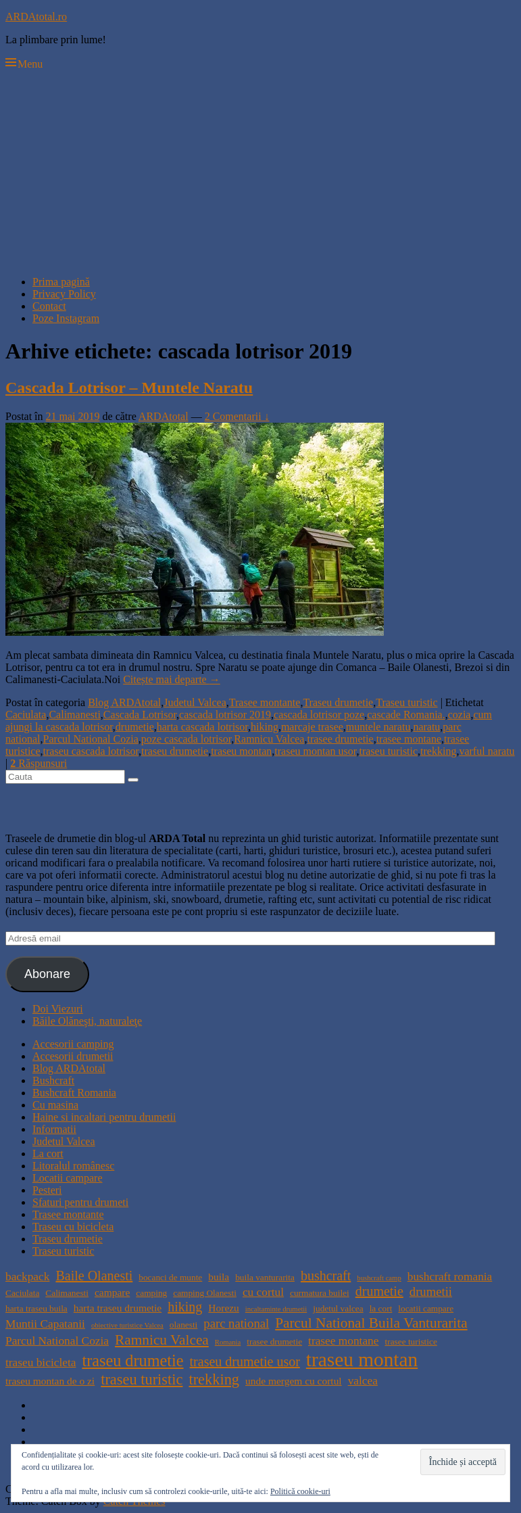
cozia (459, 714)
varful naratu (486, 751)
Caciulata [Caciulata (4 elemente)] (22, 1293)
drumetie (135, 726)
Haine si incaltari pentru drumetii (104, 1117)
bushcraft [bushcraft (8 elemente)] (326, 1275)
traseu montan (241, 751)
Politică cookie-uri (300, 1491)
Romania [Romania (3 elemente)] (228, 1342)
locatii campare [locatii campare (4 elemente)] (425, 1308)
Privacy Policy (64, 294)
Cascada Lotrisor (139, 714)
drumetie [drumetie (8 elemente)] (379, 1291)
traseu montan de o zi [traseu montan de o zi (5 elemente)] (50, 1381)
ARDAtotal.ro (36, 16)
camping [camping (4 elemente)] (151, 1293)
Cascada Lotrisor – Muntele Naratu (129, 387)
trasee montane (408, 739)
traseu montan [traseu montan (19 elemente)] (362, 1359)
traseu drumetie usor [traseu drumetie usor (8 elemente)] (245, 1361)
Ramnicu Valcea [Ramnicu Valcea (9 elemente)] (162, 1340)
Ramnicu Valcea (269, 739)
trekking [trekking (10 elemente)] (214, 1379)
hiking (264, 726)
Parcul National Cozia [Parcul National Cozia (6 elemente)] (57, 1340)
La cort (48, 1153)
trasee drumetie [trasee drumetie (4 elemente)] (274, 1341)
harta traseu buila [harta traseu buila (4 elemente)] (36, 1308)
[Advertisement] (260, 170)
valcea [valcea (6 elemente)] (363, 1380)
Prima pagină (61, 281)
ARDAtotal (164, 416)
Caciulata (25, 714)
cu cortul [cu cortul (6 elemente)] (263, 1292)
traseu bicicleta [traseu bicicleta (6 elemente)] (40, 1362)
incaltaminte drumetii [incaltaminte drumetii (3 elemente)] (276, 1309)
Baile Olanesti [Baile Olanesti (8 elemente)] (93, 1275)
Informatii (54, 1129)
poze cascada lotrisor (186, 739)
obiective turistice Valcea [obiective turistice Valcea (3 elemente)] (127, 1325)
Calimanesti (74, 714)
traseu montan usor (315, 751)
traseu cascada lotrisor (91, 751)
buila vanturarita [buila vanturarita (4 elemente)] (265, 1277)
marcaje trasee (312, 726)
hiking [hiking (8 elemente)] (185, 1306)
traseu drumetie (174, 751)
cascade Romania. (406, 714)
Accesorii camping (73, 1044)
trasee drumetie (340, 739)
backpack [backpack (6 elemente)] (27, 1276)
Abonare (47, 974)
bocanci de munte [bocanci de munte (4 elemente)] (170, 1277)
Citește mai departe (171, 679)
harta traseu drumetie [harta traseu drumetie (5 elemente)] (118, 1307)
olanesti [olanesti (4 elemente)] (183, 1325)
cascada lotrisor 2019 (225, 714)
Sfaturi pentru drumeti (80, 1202)
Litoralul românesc (73, 1165)
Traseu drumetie (338, 702)
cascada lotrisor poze (319, 714)
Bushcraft (53, 1080)
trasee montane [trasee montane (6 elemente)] (343, 1340)
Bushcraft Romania (74, 1092)
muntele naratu (378, 726)
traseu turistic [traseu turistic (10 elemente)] (141, 1379)
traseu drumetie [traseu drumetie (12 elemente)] (132, 1360)
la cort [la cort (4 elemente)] (381, 1308)
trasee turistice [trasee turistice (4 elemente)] (410, 1341)
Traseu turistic (406, 702)
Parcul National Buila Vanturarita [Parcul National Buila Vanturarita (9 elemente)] (371, 1323)
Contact (49, 306)
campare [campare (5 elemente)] (112, 1292)
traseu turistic (388, 751)
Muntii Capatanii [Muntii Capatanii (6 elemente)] (45, 1324)
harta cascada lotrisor (202, 726)
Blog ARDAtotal (124, 702)
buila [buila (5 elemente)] (218, 1276)
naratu (426, 726)
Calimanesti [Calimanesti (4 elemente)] (67, 1293)
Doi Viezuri (57, 1009)
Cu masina (55, 1105)
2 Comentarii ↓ (237, 416)
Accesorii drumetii (73, 1056)
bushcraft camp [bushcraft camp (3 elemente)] (379, 1278)
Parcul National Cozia (91, 739)
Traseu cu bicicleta (73, 1226)
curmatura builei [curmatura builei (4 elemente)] (319, 1293)
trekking (438, 751)
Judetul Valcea (195, 702)
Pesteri (47, 1190)
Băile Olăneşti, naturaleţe (87, 1021)
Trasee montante (265, 702)
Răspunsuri (38, 763)
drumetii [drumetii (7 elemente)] (431, 1291)
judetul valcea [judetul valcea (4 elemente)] (338, 1308)
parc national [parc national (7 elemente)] (236, 1323)
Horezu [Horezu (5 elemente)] (223, 1307)
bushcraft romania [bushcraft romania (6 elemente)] (450, 1276)
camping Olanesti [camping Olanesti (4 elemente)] (205, 1293)
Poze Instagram (65, 318)
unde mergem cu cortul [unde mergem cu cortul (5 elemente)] (293, 1381)
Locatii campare (67, 1178)
